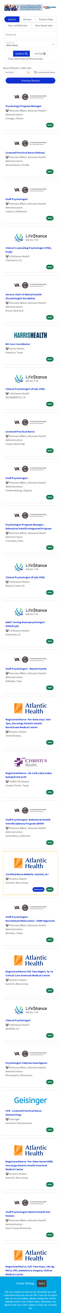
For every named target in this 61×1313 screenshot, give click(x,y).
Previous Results (30, 80)
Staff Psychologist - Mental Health (26, 668)
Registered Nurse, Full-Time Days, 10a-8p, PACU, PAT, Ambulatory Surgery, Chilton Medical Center (30, 1270)
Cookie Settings (25, 1283)
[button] (40, 54)
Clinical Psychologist (18, 1020)
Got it (42, 1283)
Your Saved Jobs (44, 25)
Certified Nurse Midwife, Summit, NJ (27, 874)
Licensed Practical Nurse (20, 431)
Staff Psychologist (17, 199)
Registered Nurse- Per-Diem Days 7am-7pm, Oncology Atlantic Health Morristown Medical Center (28, 723)
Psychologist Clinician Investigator (26, 1063)
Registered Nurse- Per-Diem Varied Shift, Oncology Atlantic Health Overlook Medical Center (29, 1165)
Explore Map (46, 19)
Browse (27, 19)
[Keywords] (30, 34)
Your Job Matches (17, 25)
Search (12, 19)
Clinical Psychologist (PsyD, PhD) (25, 388)
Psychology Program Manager (23, 106)
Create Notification (44, 72)
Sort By (8, 72)
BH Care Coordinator (18, 344)
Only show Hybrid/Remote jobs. (25, 58)
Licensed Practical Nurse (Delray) (25, 152)
